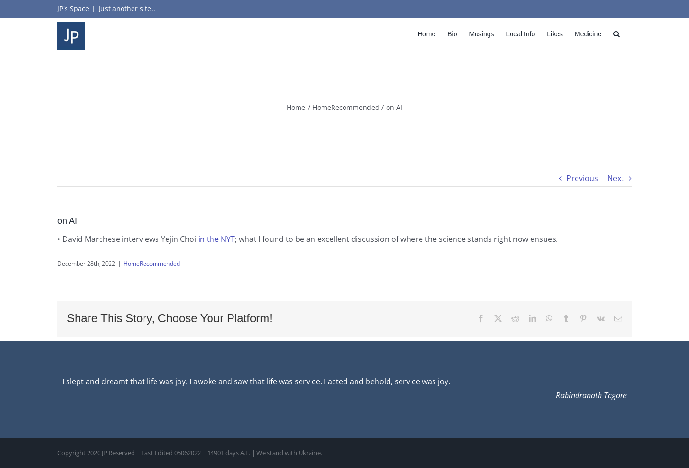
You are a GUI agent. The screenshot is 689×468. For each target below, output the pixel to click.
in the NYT (216, 239)
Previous (582, 178)
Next (615, 178)
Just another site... (128, 8)
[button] (616, 34)
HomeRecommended (151, 264)
